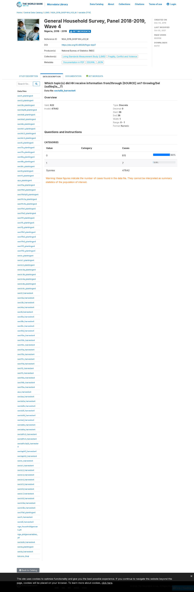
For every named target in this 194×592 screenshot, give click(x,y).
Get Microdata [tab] (94, 75)
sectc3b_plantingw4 (26, 274)
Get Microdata (80, 31)
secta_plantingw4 (25, 546)
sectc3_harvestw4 (25, 474)
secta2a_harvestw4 (26, 401)
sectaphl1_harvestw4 (26, 451)
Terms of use (155, 4)
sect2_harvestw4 (25, 293)
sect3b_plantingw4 (26, 105)
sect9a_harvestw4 (25, 316)
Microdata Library (57, 4)
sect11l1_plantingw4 (26, 246)
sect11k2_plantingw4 (26, 236)
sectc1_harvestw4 (25, 465)
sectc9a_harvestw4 (26, 503)
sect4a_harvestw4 (25, 307)
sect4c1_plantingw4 (26, 128)
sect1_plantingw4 (25, 95)
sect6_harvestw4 (25, 311)
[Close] (191, 576)
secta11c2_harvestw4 (27, 434)
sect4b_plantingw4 (26, 123)
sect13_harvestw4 (25, 372)
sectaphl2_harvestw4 (27, 456)
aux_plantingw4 (24, 180)
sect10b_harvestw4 (26, 340)
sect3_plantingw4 (25, 100)
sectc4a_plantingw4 (26, 279)
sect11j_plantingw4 (25, 227)
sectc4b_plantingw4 (26, 283)
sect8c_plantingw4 (26, 166)
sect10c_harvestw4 (26, 344)
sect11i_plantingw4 (25, 222)
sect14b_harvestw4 (26, 382)
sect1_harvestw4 (25, 517)
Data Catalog (96, 4)
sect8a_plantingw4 (26, 156)
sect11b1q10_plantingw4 (27, 194)
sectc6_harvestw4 (25, 488)
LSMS (46, 12)
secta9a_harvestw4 (26, 429)
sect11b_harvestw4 (25, 354)
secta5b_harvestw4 (26, 424)
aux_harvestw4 (24, 391)
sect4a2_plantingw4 (26, 119)
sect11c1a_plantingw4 (27, 199)
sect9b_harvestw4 (25, 321)
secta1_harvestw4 (25, 521)
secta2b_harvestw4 (26, 405)
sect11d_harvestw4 (25, 363)
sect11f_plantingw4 (25, 217)
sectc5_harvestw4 (25, 484)
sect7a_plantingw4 (25, 147)
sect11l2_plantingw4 (26, 250)
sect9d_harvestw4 (25, 330)
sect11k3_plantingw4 (26, 241)
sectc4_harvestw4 (25, 479)
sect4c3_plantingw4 (26, 138)
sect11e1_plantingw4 (26, 208)
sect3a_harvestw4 (25, 297)
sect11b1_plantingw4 (26, 189)
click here (107, 582)
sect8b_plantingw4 (26, 161)
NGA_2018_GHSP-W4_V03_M (63, 12)
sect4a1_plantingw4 (26, 114)
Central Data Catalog (33, 12)
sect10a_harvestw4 (26, 335)
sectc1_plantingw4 (25, 260)
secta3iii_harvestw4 (26, 415)
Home (19, 12)
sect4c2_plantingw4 (26, 133)
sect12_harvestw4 (25, 368)
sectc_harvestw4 (25, 460)
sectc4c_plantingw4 (26, 288)
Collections (124, 4)
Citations (139, 4)
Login (171, 4)
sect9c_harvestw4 (25, 326)
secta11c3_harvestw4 (27, 438)
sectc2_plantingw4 (26, 264)
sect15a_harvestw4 (26, 387)
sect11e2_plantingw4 (26, 213)
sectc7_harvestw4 (25, 493)
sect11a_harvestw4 (25, 349)
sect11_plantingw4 (25, 175)
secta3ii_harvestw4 (26, 542)
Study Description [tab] (28, 76)
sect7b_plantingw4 (26, 152)
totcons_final (23, 556)
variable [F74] (84, 12)
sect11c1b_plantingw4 (27, 203)
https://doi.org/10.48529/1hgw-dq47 (79, 44)
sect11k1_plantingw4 (26, 232)
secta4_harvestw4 (25, 420)
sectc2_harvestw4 (25, 470)
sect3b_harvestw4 (25, 302)
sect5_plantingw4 (25, 142)
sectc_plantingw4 (25, 255)
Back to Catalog (28, 570)
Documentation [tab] (73, 76)
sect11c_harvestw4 (25, 358)
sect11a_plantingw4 (26, 185)
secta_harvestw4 (25, 551)
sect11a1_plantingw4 (26, 512)
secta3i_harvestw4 (26, 410)
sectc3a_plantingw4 (26, 269)
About (111, 4)
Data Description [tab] (52, 76)
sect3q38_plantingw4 (27, 109)
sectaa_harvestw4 (25, 396)
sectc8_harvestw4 (25, 498)
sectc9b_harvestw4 (26, 507)
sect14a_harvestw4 (26, 377)
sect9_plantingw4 (25, 171)
